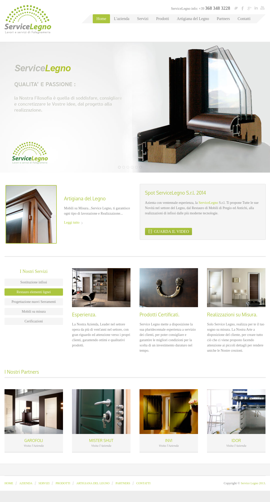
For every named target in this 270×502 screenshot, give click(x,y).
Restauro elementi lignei (33, 292)
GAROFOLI (33, 440)
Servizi (142, 19)
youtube (262, 8)
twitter (236, 8)
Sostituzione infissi (33, 282)
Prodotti (162, 19)
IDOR (236, 440)
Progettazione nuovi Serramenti (34, 302)
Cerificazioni (33, 321)
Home (101, 19)
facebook (242, 8)
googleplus (249, 8)
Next (264, 167)
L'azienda (122, 19)
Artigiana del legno (93, 483)
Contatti (244, 19)
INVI (168, 440)
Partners (223, 19)
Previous (253, 167)
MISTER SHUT (101, 440)
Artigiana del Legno (193, 19)
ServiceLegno (208, 203)
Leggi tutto (72, 222)
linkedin (256, 8)
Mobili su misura (34, 311)
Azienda (25, 483)
